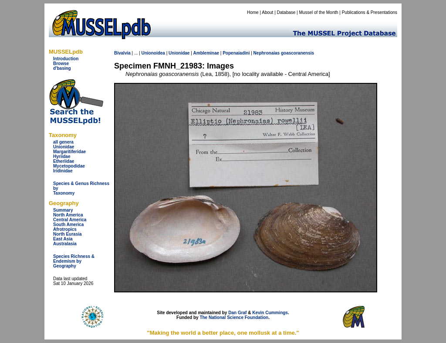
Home (253, 12)
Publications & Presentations (369, 12)
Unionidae (63, 146)
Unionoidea (153, 53)
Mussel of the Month (318, 12)
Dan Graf (237, 312)
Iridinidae (62, 170)
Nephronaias (266, 53)
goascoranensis (297, 53)
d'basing (62, 68)
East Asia (63, 239)
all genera (63, 142)
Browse (61, 63)
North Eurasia (67, 234)
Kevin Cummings (270, 312)
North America (68, 215)
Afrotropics (65, 229)
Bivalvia (122, 53)
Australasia (65, 243)
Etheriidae (63, 161)
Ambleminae (206, 53)
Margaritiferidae (69, 151)
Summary (63, 210)
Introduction (65, 58)
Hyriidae (61, 156)
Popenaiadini (236, 53)
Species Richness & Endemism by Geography (74, 261)
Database (286, 12)
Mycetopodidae (69, 166)
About (267, 12)
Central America (69, 219)
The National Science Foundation (233, 317)
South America (68, 224)
